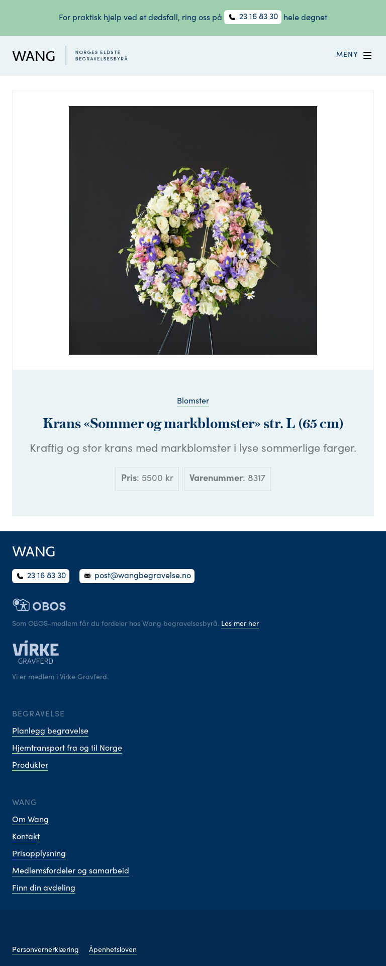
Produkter (30, 766)
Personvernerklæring (45, 950)
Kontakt (26, 837)
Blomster (193, 401)
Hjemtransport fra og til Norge (67, 749)
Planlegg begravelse (50, 732)
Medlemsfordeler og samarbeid (70, 871)
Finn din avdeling (43, 888)
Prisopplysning (39, 854)
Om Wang (30, 820)
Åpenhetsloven (113, 950)
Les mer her (240, 624)
